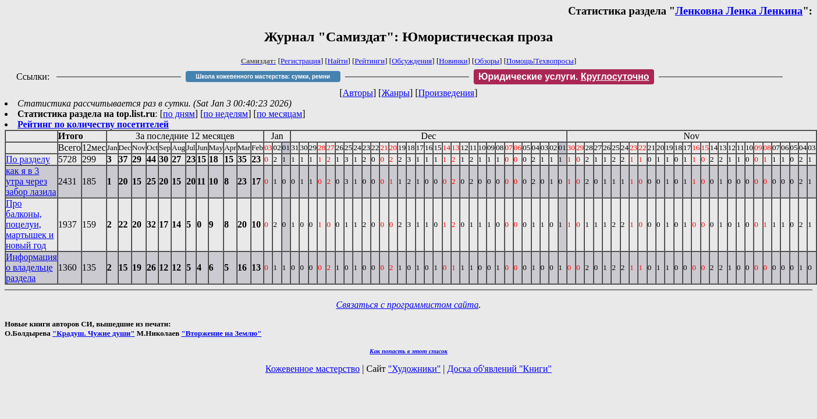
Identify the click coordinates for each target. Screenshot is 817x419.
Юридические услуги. (563, 76)
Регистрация (300, 60)
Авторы (358, 93)
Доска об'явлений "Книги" (499, 369)
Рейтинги (370, 60)
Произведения (446, 93)
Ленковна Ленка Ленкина (738, 11)
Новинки (453, 60)
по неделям (226, 114)
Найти (338, 60)
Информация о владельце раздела (31, 267)
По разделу (28, 159)
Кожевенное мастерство (312, 369)
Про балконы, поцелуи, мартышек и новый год (30, 224)
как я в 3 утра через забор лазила (31, 181)
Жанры (396, 93)
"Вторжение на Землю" (221, 333)
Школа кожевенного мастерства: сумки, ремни (263, 76)
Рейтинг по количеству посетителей (93, 124)
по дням (179, 114)
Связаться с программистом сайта (407, 305)
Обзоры (486, 60)
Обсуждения (412, 60)
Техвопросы (554, 60)
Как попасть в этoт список (408, 350)
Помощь (519, 60)
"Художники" (414, 369)
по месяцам (279, 114)
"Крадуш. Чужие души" (93, 333)
